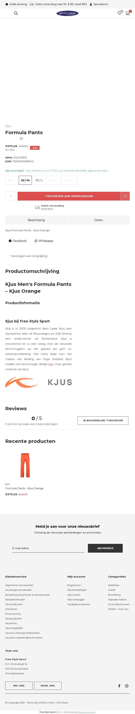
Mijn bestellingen (77, 589)
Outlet (111, 589)
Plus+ (52, 702)
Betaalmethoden (15, 599)
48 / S (11, 180)
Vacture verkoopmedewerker (22, 632)
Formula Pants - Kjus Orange (24, 488)
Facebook (18, 240)
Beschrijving (36, 220)
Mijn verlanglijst (76, 599)
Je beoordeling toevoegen (103, 420)
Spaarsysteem (13, 618)
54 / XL (53, 180)
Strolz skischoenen (119, 604)
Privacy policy (13, 613)
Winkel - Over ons (118, 609)
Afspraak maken (117, 599)
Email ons (48, 685)
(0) (21, 138)
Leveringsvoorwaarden (18, 589)
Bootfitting (114, 594)
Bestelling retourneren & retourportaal (27, 594)
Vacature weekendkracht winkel (23, 637)
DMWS (43, 702)
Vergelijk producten (78, 604)
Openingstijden (14, 628)
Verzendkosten (14, 604)
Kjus (8, 125)
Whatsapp (44, 240)
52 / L (39, 180)
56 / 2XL (69, 180)
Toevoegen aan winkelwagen (69, 196)
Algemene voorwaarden (19, 585)
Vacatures (11, 623)
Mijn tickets (73, 594)
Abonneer (105, 548)
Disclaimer (11, 609)
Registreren (74, 585)
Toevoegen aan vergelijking (29, 256)
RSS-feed (62, 702)
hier (50, 364)
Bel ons (18, 685)
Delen (98, 220)
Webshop (113, 585)
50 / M (25, 180)
